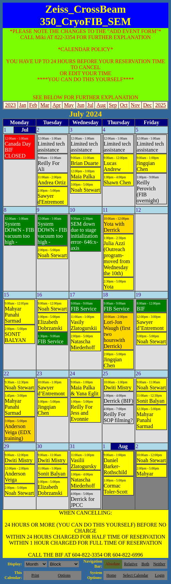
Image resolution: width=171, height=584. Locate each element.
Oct (123, 105)
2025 (160, 105)
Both (145, 564)
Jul (90, 105)
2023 (10, 105)
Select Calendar (135, 575)
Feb (33, 105)
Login (160, 575)
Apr (57, 105)
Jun (80, 105)
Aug (101, 105)
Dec (147, 105)
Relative (131, 564)
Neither (159, 564)
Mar (44, 105)
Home (111, 575)
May (69, 105)
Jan (22, 105)
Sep (113, 105)
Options (64, 575)
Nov (135, 105)
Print (35, 575)
